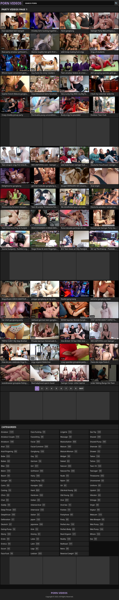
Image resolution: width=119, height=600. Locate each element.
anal (5, 446)
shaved (95, 437)
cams (5, 485)
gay (34, 456)
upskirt (95, 490)
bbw (5, 466)
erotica (6, 543)
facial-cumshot (39, 446)
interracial (37, 509)
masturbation (68, 441)
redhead (66, 543)
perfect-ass (67, 524)
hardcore (37, 495)
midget (65, 456)
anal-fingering (9, 451)
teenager (96, 471)
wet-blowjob (97, 519)
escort (5, 548)
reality (65, 539)
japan (35, 519)
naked (65, 461)
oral (64, 500)
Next (81, 388)
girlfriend (37, 471)
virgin (94, 505)
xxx (93, 539)
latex (35, 539)
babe (5, 456)
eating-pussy (8, 529)
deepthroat (8, 514)
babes (5, 461)
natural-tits (67, 471)
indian (35, 500)
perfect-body (67, 529)
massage (66, 437)
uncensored (97, 480)
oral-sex (65, 505)
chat (5, 500)
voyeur (95, 509)
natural (65, 466)
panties (65, 509)
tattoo (95, 461)
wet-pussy (96, 524)
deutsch (6, 524)
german (36, 461)
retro (64, 548)
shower (95, 451)
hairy (35, 475)
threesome (97, 475)
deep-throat (8, 509)
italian (35, 514)
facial (35, 441)
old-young (66, 495)
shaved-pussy (98, 441)
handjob (37, 485)
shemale (95, 446)
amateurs (7, 441)
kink (34, 529)
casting (6, 490)
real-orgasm (68, 534)
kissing (36, 534)
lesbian (36, 553)
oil (63, 485)
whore (95, 534)
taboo (95, 456)
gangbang (37, 451)
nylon (64, 480)
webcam (96, 514)
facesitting (37, 437)
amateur (7, 432)
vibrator (95, 495)
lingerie (66, 432)
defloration (8, 519)
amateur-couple (10, 437)
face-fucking (38, 432)
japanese (37, 524)
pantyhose (66, 514)
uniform (95, 485)
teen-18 (96, 466)
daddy (5, 505)
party (64, 519)
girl (34, 466)
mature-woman (68, 451)
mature (65, 446)
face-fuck (7, 553)
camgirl (6, 480)
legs (35, 548)
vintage (95, 500)
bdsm (6, 471)
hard (35, 490)
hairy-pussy (38, 480)
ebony (6, 534)
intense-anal (38, 505)
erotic (5, 539)
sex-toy (95, 432)
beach (5, 475)
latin (35, 543)
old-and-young (68, 490)
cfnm (5, 495)
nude (64, 475)
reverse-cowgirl (69, 553)
